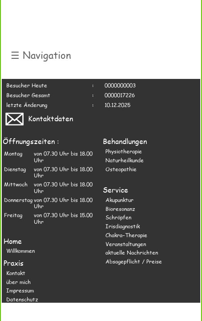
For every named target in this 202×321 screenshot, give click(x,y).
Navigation (41, 55)
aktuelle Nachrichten (131, 252)
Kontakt (15, 272)
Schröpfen (118, 217)
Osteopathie (121, 169)
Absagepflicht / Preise (133, 261)
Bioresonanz (120, 208)
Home (13, 241)
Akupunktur (119, 199)
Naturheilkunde (124, 160)
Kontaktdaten (38, 118)
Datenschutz (22, 299)
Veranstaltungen (125, 243)
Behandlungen (125, 141)
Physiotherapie (123, 151)
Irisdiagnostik (122, 226)
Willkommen (20, 250)
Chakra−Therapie (126, 235)
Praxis (14, 263)
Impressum (20, 290)
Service (115, 190)
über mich (18, 281)
